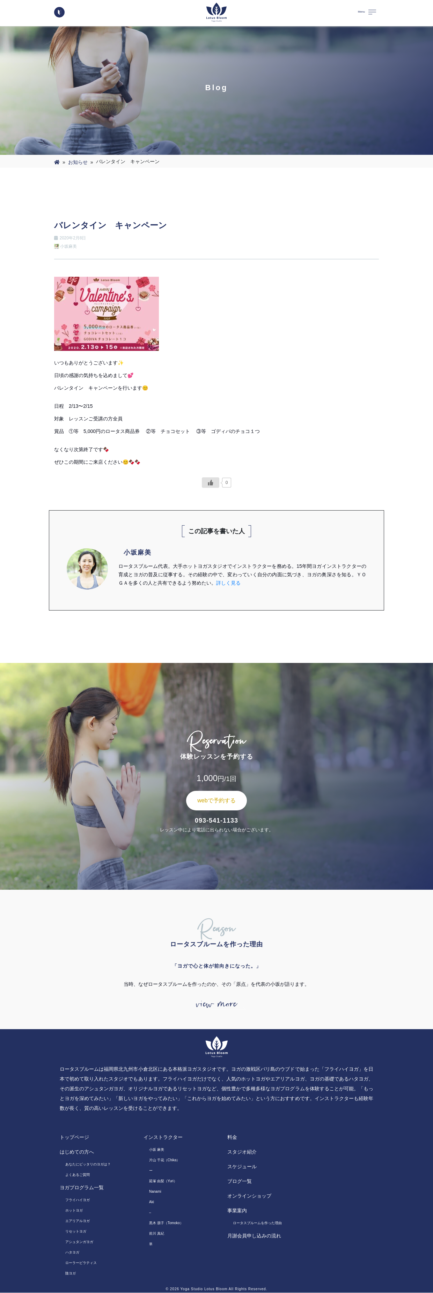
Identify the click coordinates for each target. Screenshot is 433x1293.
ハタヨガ (72, 1253)
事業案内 (237, 1211)
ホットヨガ (74, 1211)
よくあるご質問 (77, 1175)
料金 (232, 1137)
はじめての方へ (77, 1152)
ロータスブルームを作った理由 (257, 1223)
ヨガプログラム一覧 (82, 1188)
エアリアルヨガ (77, 1221)
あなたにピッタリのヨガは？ (88, 1164)
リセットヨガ (75, 1232)
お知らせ (78, 162)
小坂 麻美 (156, 1150)
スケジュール (242, 1167)
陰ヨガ (70, 1274)
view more (216, 1004)
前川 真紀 (156, 1234)
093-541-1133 (216, 820)
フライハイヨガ (77, 1200)
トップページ (74, 1137)
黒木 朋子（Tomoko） (166, 1223)
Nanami (155, 1192)
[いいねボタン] (210, 482)
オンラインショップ (249, 1196)
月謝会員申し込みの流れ (254, 1236)
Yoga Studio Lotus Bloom (204, 1289)
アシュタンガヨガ (79, 1242)
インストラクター (163, 1137)
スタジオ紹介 (242, 1152)
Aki (151, 1202)
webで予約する (216, 800)
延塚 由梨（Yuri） (163, 1181)
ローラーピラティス (81, 1263)
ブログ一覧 (239, 1181)
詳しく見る (228, 583)
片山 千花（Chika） (164, 1160)
